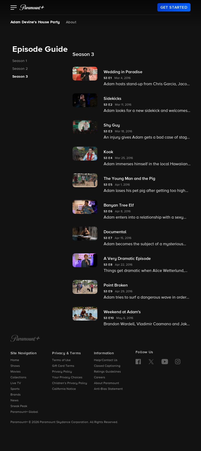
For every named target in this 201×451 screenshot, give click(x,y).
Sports (15, 389)
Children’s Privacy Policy (69, 383)
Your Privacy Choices (67, 377)
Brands (15, 394)
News (14, 400)
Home (14, 360)
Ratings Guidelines (107, 371)
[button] (14, 8)
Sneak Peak (18, 406)
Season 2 (20, 69)
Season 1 (19, 61)
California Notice (64, 389)
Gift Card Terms (63, 366)
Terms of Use (61, 360)
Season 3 (20, 76)
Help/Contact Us (106, 360)
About (71, 22)
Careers (99, 377)
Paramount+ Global (24, 412)
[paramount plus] (32, 7)
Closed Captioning (107, 366)
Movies (15, 371)
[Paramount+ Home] (25, 339)
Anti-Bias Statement (108, 389)
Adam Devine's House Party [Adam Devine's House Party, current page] (35, 22)
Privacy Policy (62, 371)
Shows (15, 366)
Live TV (15, 383)
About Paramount (106, 383)
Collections (18, 377)
